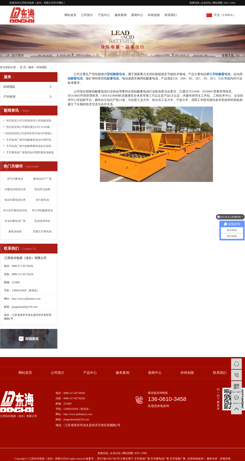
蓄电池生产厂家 (42, 178)
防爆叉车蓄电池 (42, 231)
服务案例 (121, 15)
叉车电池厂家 (142, 458)
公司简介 (87, 15)
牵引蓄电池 (42, 199)
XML (233, 2)
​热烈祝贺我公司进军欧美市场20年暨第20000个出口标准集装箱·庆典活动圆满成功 (30, 133)
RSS (226, 2)
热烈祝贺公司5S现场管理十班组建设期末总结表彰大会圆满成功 (30, 120)
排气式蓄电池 (15, 178)
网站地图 (218, 2)
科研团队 (9, 86)
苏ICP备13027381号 (108, 458)
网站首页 (70, 15)
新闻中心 (137, 15)
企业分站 (206, 2)
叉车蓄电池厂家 (160, 458)
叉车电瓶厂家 (178, 458)
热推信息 (194, 2)
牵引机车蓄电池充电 (15, 210)
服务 (31, 67)
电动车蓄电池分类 (15, 199)
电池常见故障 (42, 189)
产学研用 (9, 96)
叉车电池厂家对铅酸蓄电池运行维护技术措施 (30, 139)
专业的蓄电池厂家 (15, 221)
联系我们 (171, 15)
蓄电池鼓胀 (15, 231)
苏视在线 (225, 458)
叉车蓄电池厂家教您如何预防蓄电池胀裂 (29, 152)
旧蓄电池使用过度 (15, 189)
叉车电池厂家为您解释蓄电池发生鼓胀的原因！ (30, 146)
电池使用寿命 (42, 221)
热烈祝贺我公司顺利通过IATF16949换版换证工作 (30, 127)
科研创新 (154, 15)
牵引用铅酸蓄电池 (42, 210)
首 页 (23, 67)
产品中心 (104, 15)
